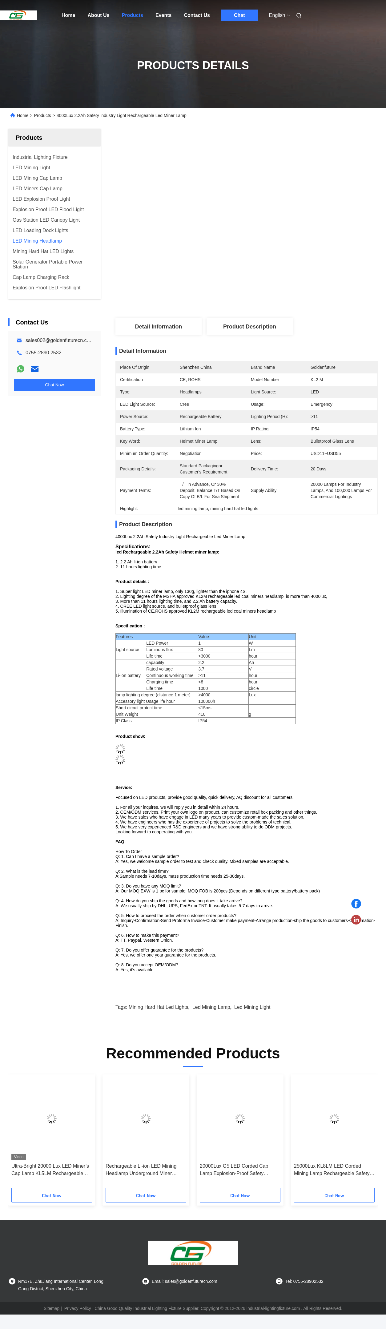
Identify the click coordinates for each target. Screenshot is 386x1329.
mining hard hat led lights (158, 1007)
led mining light (252, 1007)
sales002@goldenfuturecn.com (60, 340)
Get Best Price (279, 298)
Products (132, 15)
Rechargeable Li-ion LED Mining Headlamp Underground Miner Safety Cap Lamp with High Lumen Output (144, 1170)
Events (163, 15)
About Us (98, 15)
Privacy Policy (77, 1308)
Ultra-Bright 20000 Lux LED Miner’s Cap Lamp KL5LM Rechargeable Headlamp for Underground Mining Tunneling (50, 1170)
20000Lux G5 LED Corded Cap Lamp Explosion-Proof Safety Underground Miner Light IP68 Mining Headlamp (234, 1170)
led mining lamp (211, 1007)
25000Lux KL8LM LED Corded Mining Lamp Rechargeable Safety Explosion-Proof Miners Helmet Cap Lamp (333, 1170)
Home (68, 15)
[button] (21, 1133)
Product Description (249, 327)
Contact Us (197, 15)
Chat (239, 15)
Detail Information (158, 327)
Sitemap (51, 1308)
